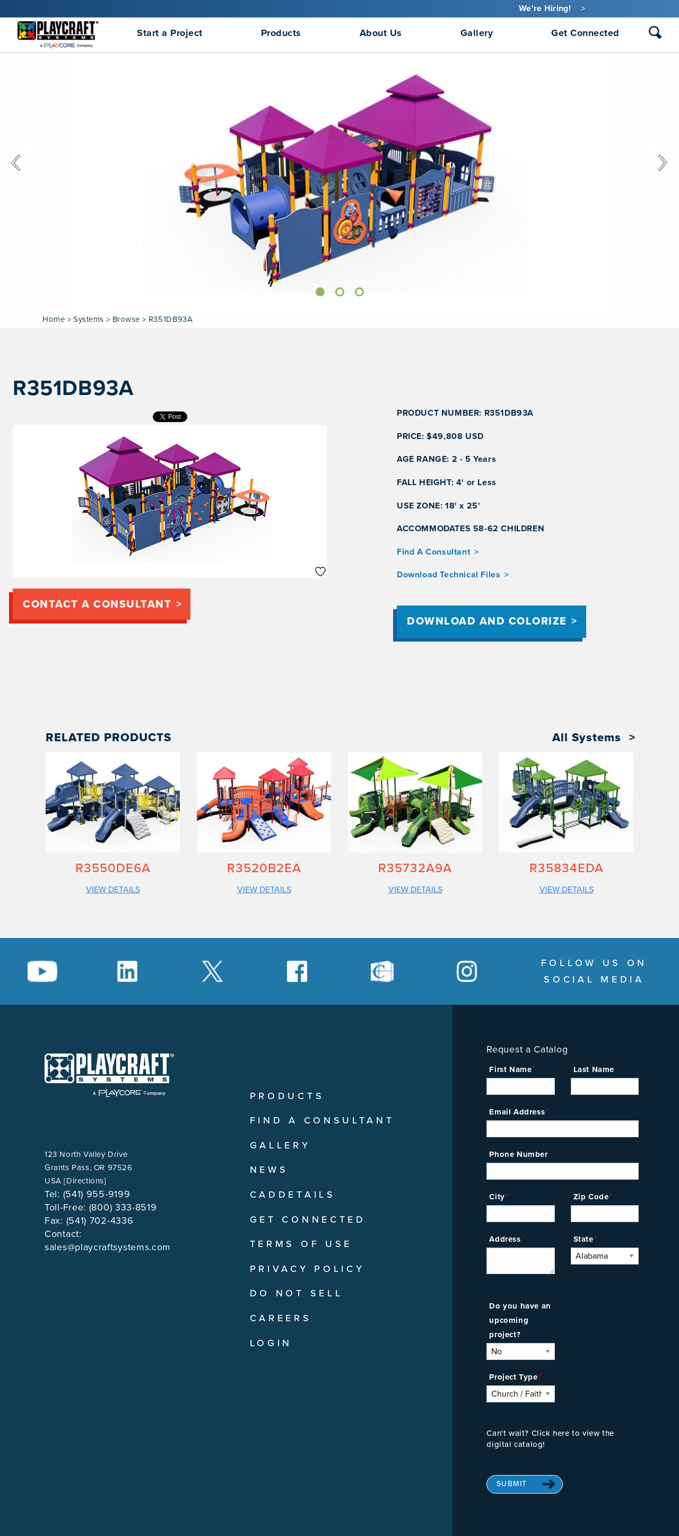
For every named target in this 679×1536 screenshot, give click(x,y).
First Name (510, 1069)
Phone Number (518, 1154)
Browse (126, 319)
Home (53, 319)
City (496, 1196)
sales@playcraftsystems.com (108, 1247)
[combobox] (655, 35)
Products (287, 1096)
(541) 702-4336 (100, 1220)
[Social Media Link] (42, 971)
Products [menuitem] (281, 33)
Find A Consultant (433, 552)
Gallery (280, 1145)
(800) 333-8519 (123, 1207)
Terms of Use (301, 1244)
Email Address (517, 1112)
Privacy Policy (307, 1269)
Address (504, 1239)
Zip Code (591, 1196)
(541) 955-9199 (96, 1194)
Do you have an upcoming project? (520, 1320)
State (583, 1239)
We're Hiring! (545, 8)
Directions (85, 1181)
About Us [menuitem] (381, 33)
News (269, 1169)
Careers (281, 1318)
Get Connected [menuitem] (585, 33)
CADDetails (293, 1194)
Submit (512, 1483)
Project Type (513, 1377)
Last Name (593, 1069)
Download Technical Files (448, 574)
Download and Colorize (487, 621)
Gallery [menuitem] (476, 33)
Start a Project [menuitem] (170, 33)
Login (271, 1343)
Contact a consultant (97, 604)
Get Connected (308, 1219)
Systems (88, 319)
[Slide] (320, 291)
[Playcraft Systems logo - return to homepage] (109, 1075)
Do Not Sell (296, 1293)
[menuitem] (58, 32)
